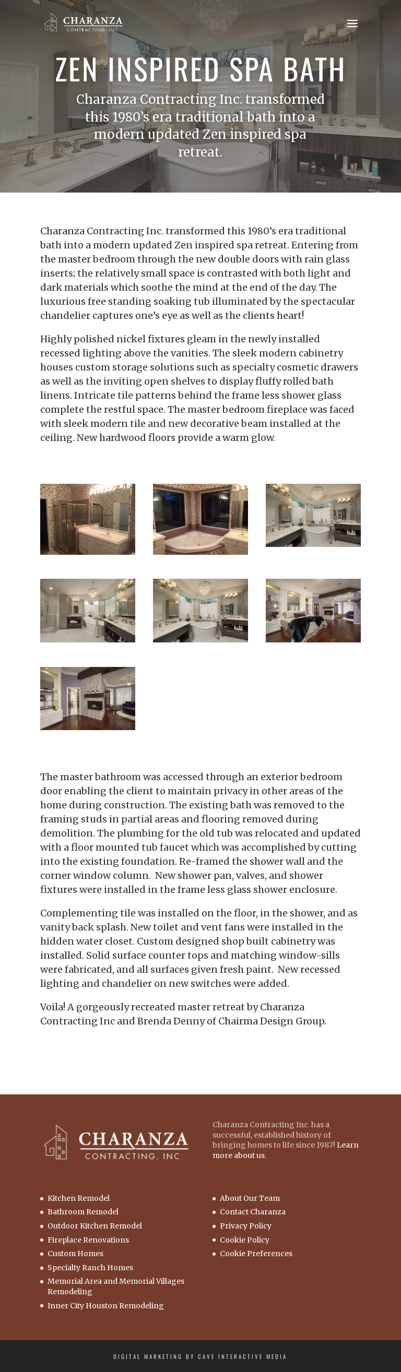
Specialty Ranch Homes (90, 1267)
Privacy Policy (246, 1226)
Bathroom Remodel (83, 1211)
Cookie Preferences (256, 1253)
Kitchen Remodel (79, 1198)
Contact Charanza (253, 1211)
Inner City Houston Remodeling (106, 1305)
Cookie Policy (244, 1240)
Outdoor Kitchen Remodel (95, 1226)
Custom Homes (75, 1253)
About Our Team (250, 1198)
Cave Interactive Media (242, 1356)
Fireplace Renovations (88, 1240)
